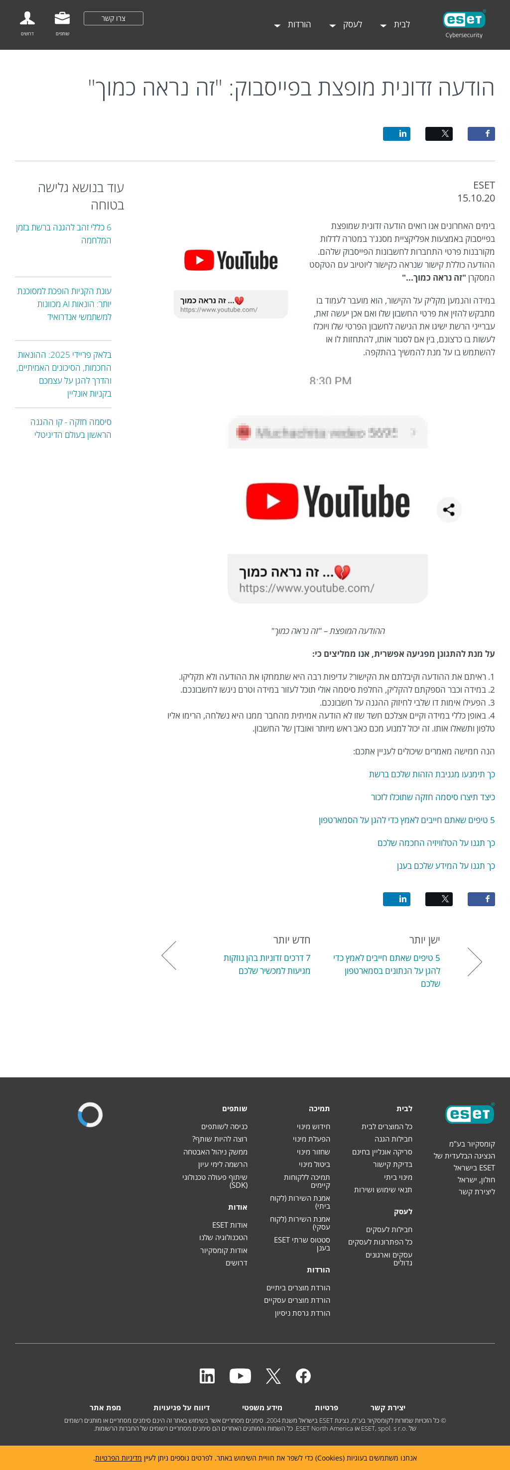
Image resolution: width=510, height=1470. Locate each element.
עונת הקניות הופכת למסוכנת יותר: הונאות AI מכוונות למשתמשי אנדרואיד (64, 303)
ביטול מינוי (314, 1164)
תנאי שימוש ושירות (383, 1189)
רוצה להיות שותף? (220, 1139)
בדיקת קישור (392, 1164)
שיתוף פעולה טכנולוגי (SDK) (215, 1181)
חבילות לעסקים (389, 1229)
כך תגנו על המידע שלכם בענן (446, 865)
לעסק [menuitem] (351, 24)
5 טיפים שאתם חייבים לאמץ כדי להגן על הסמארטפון (407, 820)
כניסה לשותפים (224, 1126)
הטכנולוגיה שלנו (223, 1237)
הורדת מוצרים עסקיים (297, 1300)
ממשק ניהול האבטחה (215, 1151)
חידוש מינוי (313, 1126)
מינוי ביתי (398, 1177)
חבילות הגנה (393, 1139)
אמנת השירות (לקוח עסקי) (300, 1223)
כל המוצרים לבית (387, 1126)
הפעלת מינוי (311, 1139)
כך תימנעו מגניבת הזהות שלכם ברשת (432, 774)
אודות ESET (230, 1225)
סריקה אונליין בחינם (382, 1151)
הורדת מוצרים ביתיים (298, 1287)
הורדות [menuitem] (298, 24)
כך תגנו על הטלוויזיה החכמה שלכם (436, 842)
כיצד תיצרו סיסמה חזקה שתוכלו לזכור (433, 797)
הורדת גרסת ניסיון (302, 1313)
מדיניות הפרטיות (118, 1458)
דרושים (237, 1262)
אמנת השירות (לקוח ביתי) (300, 1202)
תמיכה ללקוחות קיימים (307, 1181)
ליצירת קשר (477, 1191)
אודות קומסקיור (224, 1250)
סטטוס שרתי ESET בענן (302, 1244)
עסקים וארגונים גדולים (389, 1259)
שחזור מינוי (313, 1151)
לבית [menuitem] (401, 24)
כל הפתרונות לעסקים (380, 1242)
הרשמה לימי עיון (223, 1164)
